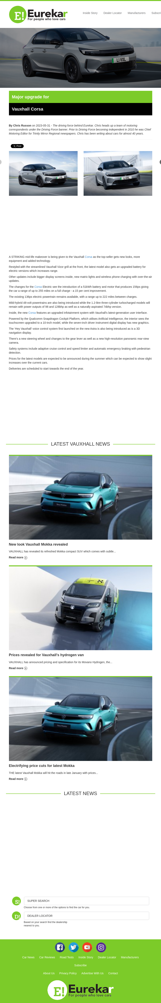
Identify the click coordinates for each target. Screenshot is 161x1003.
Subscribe (80, 965)
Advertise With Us (92, 973)
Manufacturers (136, 13)
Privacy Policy (68, 973)
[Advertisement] (80, 227)
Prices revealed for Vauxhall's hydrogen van (46, 655)
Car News (28, 957)
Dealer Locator (112, 13)
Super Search (38, 900)
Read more (18, 557)
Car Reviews (47, 957)
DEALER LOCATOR (40, 915)
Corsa (88, 256)
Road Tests (67, 957)
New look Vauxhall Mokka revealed (38, 544)
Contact (113, 973)
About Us (49, 973)
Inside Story (90, 13)
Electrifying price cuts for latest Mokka (42, 766)
